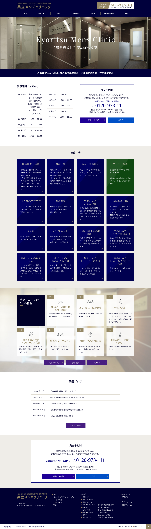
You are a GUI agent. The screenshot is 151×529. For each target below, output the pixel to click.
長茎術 (84, 515)
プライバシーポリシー (124, 526)
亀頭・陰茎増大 (87, 499)
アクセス (92, 13)
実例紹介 (75, 363)
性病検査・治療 (87, 512)
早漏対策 (85, 507)
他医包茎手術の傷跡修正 (106, 505)
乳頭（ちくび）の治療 (105, 517)
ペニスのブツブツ (88, 505)
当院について (54, 363)
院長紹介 (59, 500)
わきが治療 (86, 510)
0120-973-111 (107, 105)
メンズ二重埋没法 (104, 507)
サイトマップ (139, 526)
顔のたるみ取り (103, 512)
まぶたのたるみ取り (104, 515)
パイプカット (87, 517)
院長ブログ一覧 (75, 426)
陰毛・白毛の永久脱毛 (105, 510)
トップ (55, 494)
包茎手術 (85, 497)
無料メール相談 (108, 13)
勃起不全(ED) (87, 502)
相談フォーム (127, 505)
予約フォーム (127, 502)
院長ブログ (126, 494)
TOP (25, 13)
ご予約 (125, 13)
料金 (58, 13)
